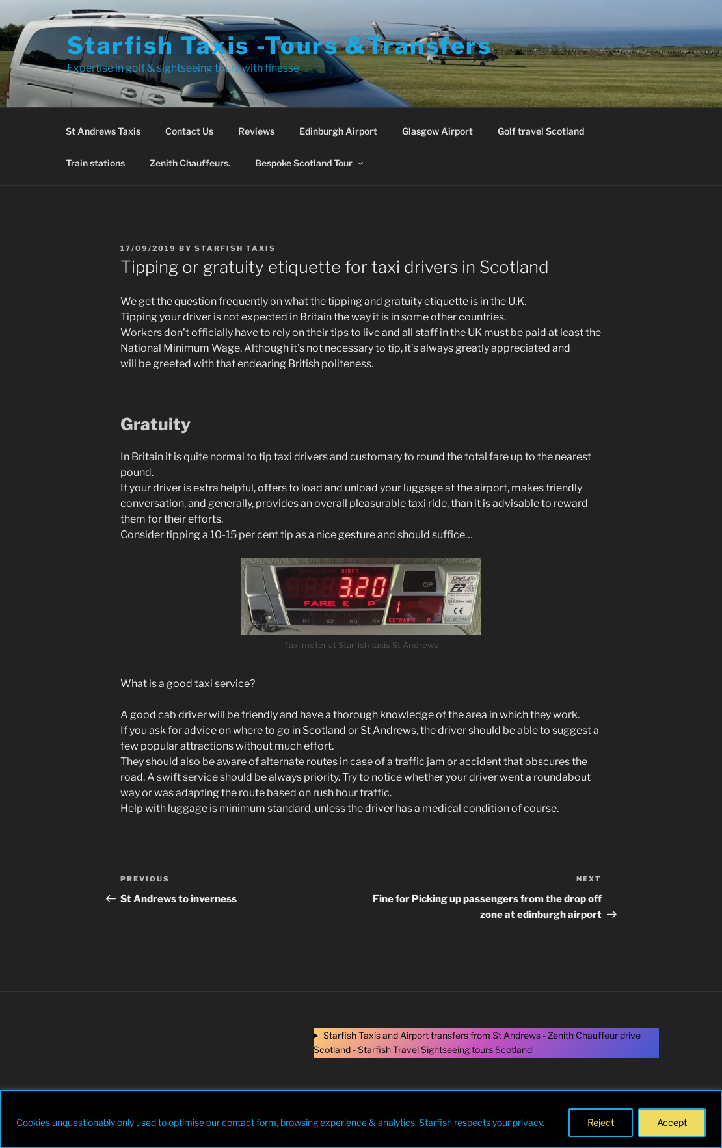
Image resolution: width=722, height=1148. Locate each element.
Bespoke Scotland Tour (310, 162)
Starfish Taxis (235, 248)
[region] (361, 1119)
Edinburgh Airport (338, 131)
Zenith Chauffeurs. (190, 162)
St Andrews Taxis (103, 131)
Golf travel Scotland (541, 131)
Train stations (95, 162)
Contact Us (189, 131)
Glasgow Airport (437, 131)
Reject (600, 1122)
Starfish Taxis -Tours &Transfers (279, 45)
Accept (672, 1122)
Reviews (256, 131)
